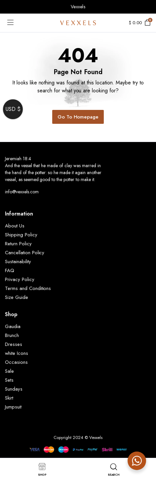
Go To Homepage (78, 116)
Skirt (9, 398)
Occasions (16, 362)
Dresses (13, 344)
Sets (9, 380)
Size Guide (16, 297)
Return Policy (18, 243)
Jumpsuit (13, 406)
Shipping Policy (21, 234)
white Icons (16, 353)
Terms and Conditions (28, 288)
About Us (14, 225)
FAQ (9, 270)
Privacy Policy (19, 279)
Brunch (12, 335)
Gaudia (12, 326)
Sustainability (18, 261)
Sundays (13, 389)
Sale (9, 371)
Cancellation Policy (24, 252)
